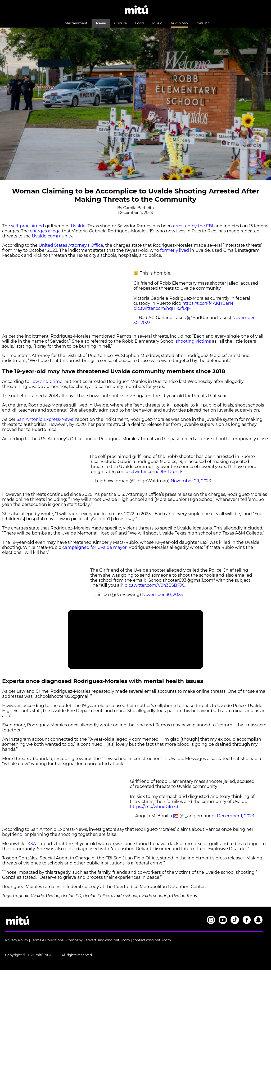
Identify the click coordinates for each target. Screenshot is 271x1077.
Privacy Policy (16, 940)
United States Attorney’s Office (71, 245)
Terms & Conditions (47, 940)
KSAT (33, 843)
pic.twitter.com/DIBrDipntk (154, 471)
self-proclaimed (27, 225)
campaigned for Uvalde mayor (94, 547)
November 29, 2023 (191, 480)
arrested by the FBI (193, 225)
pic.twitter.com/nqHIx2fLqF (162, 308)
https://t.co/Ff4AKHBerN (207, 303)
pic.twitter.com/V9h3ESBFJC (155, 585)
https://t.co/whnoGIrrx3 (154, 806)
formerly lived (174, 250)
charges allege (45, 230)
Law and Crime (46, 381)
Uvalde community (52, 236)
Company (74, 940)
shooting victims (193, 341)
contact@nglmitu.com (152, 940)
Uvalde (78, 225)
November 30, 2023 (162, 594)
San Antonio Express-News (45, 419)
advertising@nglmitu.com (107, 940)
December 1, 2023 (235, 815)
